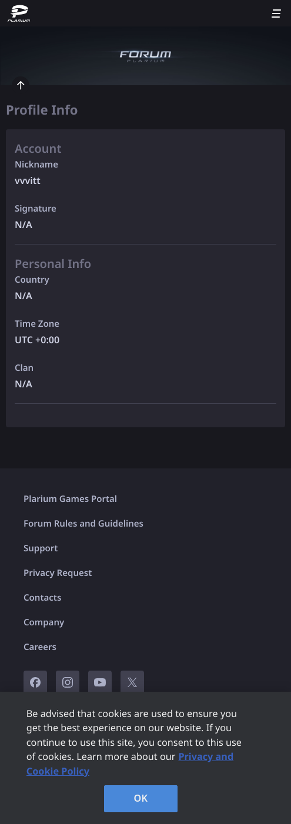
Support (41, 548)
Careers (40, 647)
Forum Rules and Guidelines (83, 524)
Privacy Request (58, 573)
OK (141, 798)
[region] (145, 758)
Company (44, 622)
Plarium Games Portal (70, 499)
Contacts (42, 598)
